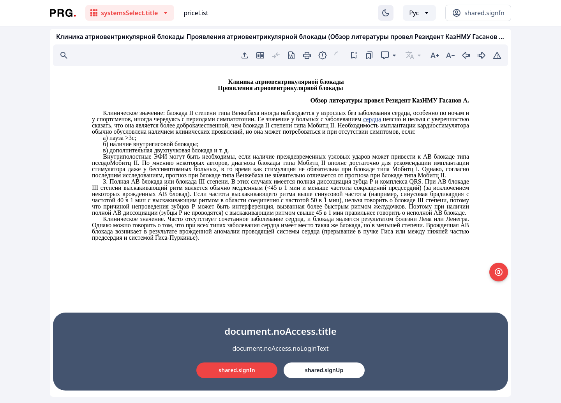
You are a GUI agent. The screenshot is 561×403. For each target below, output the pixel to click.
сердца (372, 119)
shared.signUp (324, 370)
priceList (195, 13)
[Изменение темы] (385, 13)
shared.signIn (237, 370)
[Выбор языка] (419, 13)
